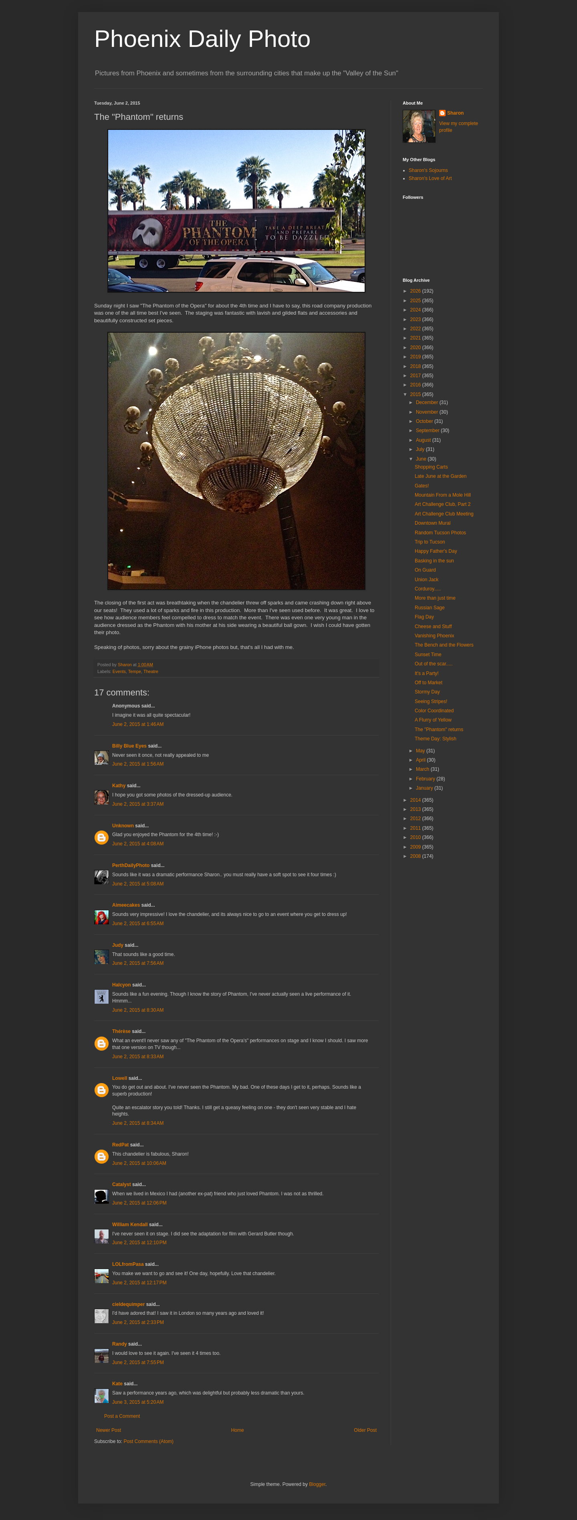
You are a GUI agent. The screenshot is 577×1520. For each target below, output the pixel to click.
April (421, 760)
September (428, 430)
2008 (416, 856)
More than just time (435, 598)
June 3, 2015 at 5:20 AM (137, 1402)
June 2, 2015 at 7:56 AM (137, 963)
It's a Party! (427, 673)
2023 (416, 319)
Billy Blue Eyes (129, 746)
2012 (416, 818)
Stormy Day (427, 692)
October (425, 421)
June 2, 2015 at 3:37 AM (137, 804)
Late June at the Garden (440, 476)
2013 (416, 809)
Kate (117, 1384)
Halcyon (121, 985)
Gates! (422, 486)
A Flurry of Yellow (433, 720)
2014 (416, 800)
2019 (416, 357)
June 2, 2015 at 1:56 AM (137, 764)
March (423, 769)
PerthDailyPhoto (130, 865)
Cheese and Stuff (433, 626)
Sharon (455, 113)
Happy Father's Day (436, 551)
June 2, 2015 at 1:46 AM (137, 724)
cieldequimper (128, 1304)
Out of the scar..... (434, 664)
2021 (416, 338)
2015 (416, 394)
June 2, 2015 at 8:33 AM (137, 1056)
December (428, 402)
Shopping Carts (431, 467)
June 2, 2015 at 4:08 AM (137, 844)
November (428, 412)
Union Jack (426, 579)
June (422, 459)
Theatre (150, 671)
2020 (416, 347)
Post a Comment (122, 1416)
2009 (416, 847)
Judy (117, 945)
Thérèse (121, 1031)
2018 (416, 366)
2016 (416, 385)
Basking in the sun (434, 561)
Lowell (119, 1078)
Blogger (317, 1484)
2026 (416, 291)
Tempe (134, 671)
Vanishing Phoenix (434, 636)
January (425, 788)
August (424, 440)
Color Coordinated (434, 711)
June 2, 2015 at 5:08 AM (137, 884)
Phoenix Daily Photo (202, 38)
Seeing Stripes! (431, 701)
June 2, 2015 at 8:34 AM (137, 1123)
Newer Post (108, 1430)
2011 (416, 828)
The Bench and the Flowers (444, 645)
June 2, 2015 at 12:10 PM (139, 1242)
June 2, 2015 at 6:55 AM (137, 923)
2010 (416, 837)
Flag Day (424, 617)
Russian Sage (430, 607)
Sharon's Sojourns (428, 170)
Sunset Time (428, 654)
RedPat (120, 1145)
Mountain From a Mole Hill (443, 495)
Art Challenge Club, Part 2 (442, 504)
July (421, 449)
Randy (119, 1344)
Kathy (118, 785)
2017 (416, 375)
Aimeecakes (126, 905)
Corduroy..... (428, 589)
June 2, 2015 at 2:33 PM (138, 1322)
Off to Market (428, 682)
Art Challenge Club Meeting (444, 514)
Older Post (365, 1430)
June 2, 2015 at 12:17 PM (139, 1283)
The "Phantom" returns (439, 729)
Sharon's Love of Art (430, 178)
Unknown (123, 826)
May (421, 751)
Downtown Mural (432, 523)
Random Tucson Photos (440, 533)
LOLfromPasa (128, 1264)
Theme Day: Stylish (435, 739)
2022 (416, 328)
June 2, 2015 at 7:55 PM (138, 1362)
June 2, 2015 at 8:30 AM (137, 1010)
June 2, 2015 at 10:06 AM (139, 1163)
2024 (416, 310)
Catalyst (121, 1184)
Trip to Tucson (430, 542)
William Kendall (130, 1224)
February (426, 779)
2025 (416, 300)
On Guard (425, 570)
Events (119, 671)
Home (237, 1430)
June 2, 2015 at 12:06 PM (139, 1203)
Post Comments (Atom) (148, 1441)
